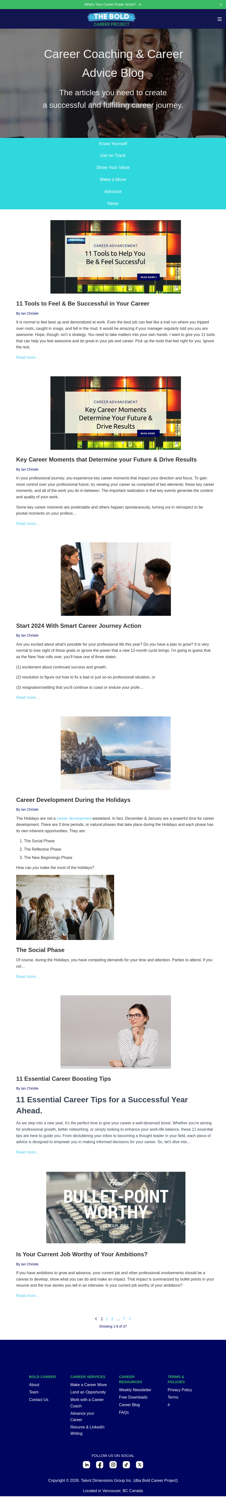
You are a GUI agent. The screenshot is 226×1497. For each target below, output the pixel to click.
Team (33, 1393)
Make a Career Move (88, 1385)
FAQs (124, 1413)
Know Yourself (113, 144)
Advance (112, 192)
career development (74, 819)
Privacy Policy (180, 1390)
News (113, 204)
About (34, 1385)
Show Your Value (113, 168)
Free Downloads (133, 1398)
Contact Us (38, 1400)
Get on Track (113, 156)
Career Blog (129, 1405)
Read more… (27, 358)
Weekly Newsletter (135, 1390)
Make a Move (113, 180)
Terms (173, 1398)
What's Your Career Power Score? (113, 5)
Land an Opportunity (88, 1393)
